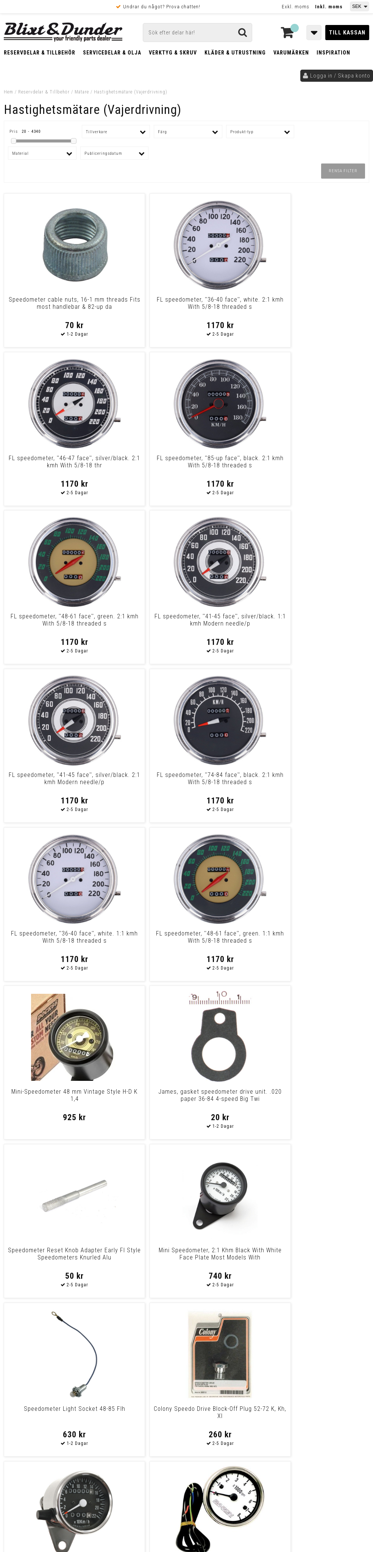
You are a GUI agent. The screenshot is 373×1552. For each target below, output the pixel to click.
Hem (8, 92)
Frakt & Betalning (30, 1446)
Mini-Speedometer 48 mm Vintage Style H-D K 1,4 (233, 620)
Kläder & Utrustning (235, 53)
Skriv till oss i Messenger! (271, 1363)
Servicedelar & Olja (112, 53)
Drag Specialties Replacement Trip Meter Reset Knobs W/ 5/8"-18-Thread (47, 1261)
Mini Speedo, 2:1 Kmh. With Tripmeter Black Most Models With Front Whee (325, 940)
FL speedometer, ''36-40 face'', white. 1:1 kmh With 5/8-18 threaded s (47, 623)
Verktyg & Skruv (173, 53)
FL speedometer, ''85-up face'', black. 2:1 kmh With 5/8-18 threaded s (325, 307)
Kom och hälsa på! (123, 1407)
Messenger (205, 1369)
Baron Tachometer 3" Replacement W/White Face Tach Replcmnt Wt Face (140, 940)
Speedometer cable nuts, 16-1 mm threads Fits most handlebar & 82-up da (48, 307)
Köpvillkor (21, 1454)
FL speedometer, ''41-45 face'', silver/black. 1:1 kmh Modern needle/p (140, 465)
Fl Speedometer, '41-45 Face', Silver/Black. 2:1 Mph (47, 1095)
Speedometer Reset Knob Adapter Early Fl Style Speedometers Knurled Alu (48, 782)
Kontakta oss (327, 1378)
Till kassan (347, 32)
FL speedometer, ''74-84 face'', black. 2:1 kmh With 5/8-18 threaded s (325, 465)
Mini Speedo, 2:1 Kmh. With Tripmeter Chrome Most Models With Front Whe (47, 940)
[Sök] (198, 32)
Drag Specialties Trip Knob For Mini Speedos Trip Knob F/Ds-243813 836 (233, 1257)
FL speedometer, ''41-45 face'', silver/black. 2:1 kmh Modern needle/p (233, 465)
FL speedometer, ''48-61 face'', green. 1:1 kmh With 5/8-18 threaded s (140, 623)
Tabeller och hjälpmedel (53, 1362)
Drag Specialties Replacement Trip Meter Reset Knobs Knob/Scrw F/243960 (140, 1261)
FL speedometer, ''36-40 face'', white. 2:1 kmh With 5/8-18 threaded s (140, 307)
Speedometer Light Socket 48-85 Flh (233, 778)
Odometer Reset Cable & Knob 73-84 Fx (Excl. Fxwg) (140, 1095)
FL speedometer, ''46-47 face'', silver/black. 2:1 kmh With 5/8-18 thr (233, 307)
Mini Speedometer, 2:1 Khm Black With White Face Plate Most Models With (140, 782)
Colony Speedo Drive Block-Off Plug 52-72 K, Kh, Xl (325, 778)
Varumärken (291, 53)
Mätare (82, 92)
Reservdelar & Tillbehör (39, 53)
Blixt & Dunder (328, 1369)
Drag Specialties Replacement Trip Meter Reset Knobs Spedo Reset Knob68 (233, 1102)
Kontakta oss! (120, 1359)
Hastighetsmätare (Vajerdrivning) (130, 92)
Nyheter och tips (53, 1381)
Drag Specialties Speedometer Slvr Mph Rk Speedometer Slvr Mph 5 (325, 1257)
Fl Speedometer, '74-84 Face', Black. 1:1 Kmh (233, 937)
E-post (165, 1369)
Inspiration (333, 53)
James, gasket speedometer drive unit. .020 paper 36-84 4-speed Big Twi (325, 623)
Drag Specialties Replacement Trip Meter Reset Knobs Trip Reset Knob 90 (325, 1102)
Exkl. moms (295, 6)
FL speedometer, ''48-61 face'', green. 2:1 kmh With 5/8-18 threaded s (48, 465)
